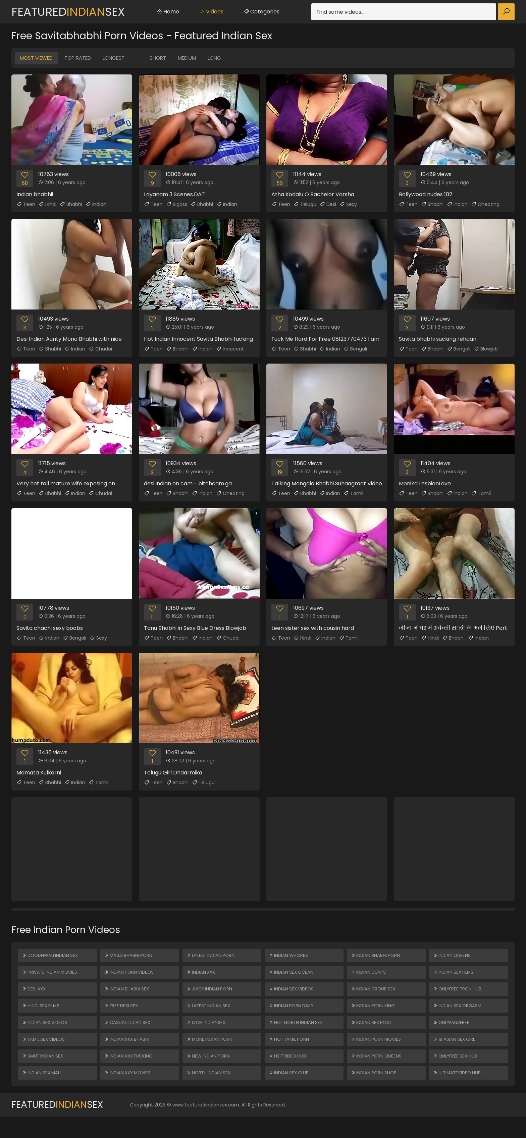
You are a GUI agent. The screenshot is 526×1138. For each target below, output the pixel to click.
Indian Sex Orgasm (458, 1015)
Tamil (353, 493)
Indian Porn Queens (377, 1073)
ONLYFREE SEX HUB (456, 1073)
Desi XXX (35, 995)
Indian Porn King (374, 1015)
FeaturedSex (68, 12)
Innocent (230, 349)
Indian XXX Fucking (130, 1073)
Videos (211, 11)
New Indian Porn (209, 1073)
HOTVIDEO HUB (289, 1073)
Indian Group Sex (374, 995)
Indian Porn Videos (130, 976)
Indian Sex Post (372, 1034)
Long (214, 57)
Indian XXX (202, 976)
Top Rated (77, 57)
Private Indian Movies (51, 976)
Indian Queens (452, 957)
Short (158, 57)
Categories (261, 11)
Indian (96, 204)
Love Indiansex (207, 1034)
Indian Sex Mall (43, 1093)
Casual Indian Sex (128, 1034)
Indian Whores (289, 957)
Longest (113, 57)
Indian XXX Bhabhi (128, 1054)
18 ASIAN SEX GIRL (455, 1054)
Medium (187, 57)
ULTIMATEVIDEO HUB (458, 1093)
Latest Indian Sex (210, 1015)
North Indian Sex (210, 1093)
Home (168, 11)
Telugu (305, 204)
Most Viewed (36, 57)
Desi (328, 204)
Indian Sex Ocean (292, 976)
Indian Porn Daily (293, 1015)
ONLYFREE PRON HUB (459, 995)
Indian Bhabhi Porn (376, 957)
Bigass (176, 204)
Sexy (348, 204)
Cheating (485, 204)
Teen (25, 204)
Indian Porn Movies (377, 1054)
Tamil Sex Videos (45, 1054)
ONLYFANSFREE (452, 1034)
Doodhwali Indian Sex (52, 957)
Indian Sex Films (454, 976)
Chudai (100, 349)
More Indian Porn (211, 1054)
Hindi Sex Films (42, 1015)
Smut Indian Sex (44, 1073)
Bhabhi (71, 204)
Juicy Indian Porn (211, 995)
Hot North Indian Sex (298, 1034)
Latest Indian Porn (212, 957)
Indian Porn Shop (375, 1093)
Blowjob (486, 349)
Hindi (47, 204)
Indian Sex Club (290, 1093)
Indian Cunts (369, 976)
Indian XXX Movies (129, 1093)
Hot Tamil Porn (291, 1054)
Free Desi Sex (122, 1015)
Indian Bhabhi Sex (127, 995)
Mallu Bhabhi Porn (129, 957)
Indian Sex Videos (46, 1034)
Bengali (355, 349)
